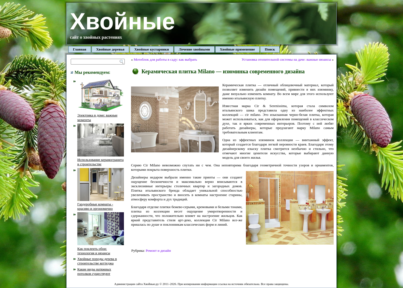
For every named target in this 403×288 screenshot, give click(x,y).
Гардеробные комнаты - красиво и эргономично (100, 204)
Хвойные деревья (110, 49)
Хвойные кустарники (151, 49)
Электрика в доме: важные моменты (100, 115)
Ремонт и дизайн (158, 250)
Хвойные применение (237, 49)
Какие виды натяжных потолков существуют (94, 271)
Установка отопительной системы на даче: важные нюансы (286, 59)
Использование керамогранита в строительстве (100, 159)
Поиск (270, 49)
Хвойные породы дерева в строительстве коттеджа (97, 261)
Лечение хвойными (194, 49)
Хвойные (122, 21)
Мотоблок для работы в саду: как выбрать (165, 59)
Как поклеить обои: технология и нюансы (100, 248)
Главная (79, 49)
